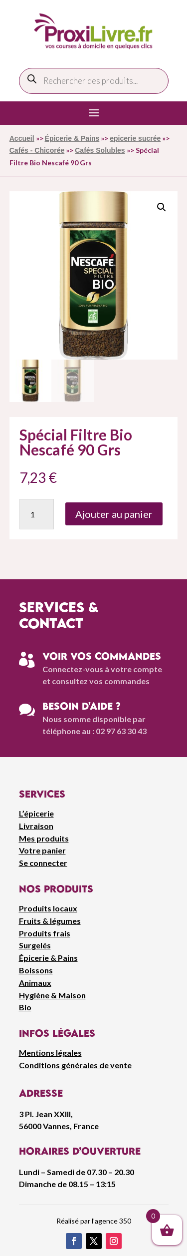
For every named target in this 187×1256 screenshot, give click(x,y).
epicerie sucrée (135, 138)
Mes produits (44, 838)
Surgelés (35, 945)
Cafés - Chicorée (36, 150)
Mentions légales (50, 1052)
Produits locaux (48, 908)
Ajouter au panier (114, 514)
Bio (25, 1007)
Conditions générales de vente (75, 1065)
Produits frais (44, 933)
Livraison (36, 826)
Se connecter (43, 862)
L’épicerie (36, 813)
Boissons (36, 970)
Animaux (35, 982)
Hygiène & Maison (52, 995)
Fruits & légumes (50, 920)
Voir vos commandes (101, 656)
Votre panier (42, 850)
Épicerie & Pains (72, 138)
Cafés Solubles (100, 150)
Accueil (21, 138)
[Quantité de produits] (36, 514)
